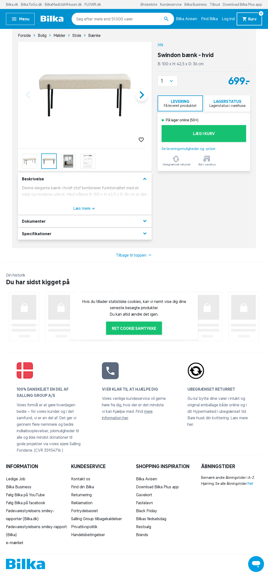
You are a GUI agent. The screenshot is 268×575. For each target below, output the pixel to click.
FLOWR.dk (93, 4)
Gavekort (144, 495)
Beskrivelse (85, 179)
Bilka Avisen (186, 18)
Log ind (228, 18)
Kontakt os (80, 479)
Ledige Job (15, 479)
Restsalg (143, 526)
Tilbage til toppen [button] (134, 255)
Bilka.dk (12, 4)
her (250, 483)
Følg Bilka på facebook (25, 503)
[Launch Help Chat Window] (256, 564)
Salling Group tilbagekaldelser (96, 518)
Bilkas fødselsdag (151, 518)
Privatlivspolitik (84, 526)
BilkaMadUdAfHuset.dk (64, 4)
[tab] (180, 103)
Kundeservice (171, 4)
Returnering (81, 495)
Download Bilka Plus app (242, 4)
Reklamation (81, 503)
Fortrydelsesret (84, 510)
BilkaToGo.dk (32, 4)
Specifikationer (85, 233)
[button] (167, 81)
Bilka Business (196, 4)
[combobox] (85, 19)
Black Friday (146, 510)
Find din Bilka (82, 487)
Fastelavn (144, 503)
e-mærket (14, 542)
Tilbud (215, 4)
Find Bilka (209, 18)
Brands (142, 534)
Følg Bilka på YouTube (25, 495)
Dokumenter (85, 221)
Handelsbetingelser (88, 534)
